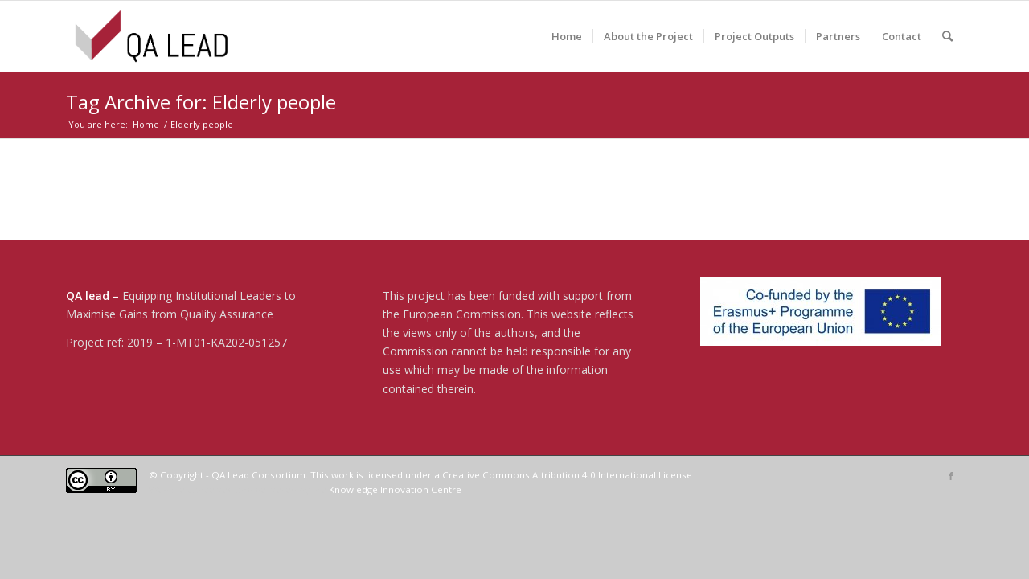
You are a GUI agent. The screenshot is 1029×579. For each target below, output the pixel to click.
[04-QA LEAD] (151, 36)
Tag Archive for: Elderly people (201, 101)
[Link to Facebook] (951, 476)
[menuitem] (566, 36)
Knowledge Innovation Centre (395, 489)
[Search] (947, 36)
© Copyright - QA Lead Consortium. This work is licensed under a (295, 475)
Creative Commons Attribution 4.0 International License (567, 475)
